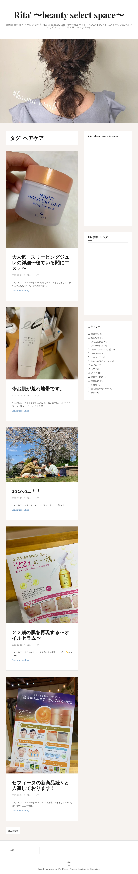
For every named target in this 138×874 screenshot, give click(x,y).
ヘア (38, 275)
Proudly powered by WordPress (53, 868)
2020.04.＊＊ (27, 490)
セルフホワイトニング (101, 361)
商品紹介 (95, 380)
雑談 (93, 392)
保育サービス (97, 376)
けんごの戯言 (97, 341)
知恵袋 (94, 384)
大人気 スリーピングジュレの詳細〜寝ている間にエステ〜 (40, 262)
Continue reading (20, 290)
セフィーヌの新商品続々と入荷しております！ (40, 784)
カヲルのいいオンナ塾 (101, 349)
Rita (29, 275)
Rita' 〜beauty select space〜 (69, 14)
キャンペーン (97, 353)
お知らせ (95, 337)
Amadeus (82, 868)
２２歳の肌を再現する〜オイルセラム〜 (40, 634)
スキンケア (96, 357)
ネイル (94, 365)
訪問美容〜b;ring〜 (100, 388)
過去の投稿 (13, 830)
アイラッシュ (97, 345)
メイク (94, 373)
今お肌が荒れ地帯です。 (40, 388)
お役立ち (95, 333)
